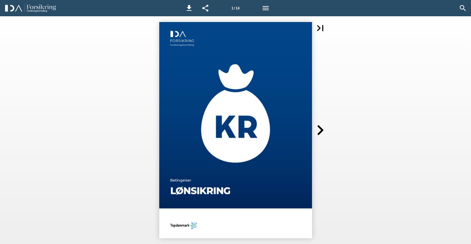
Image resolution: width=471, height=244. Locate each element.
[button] (189, 8)
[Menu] (266, 8)
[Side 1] (235, 8)
